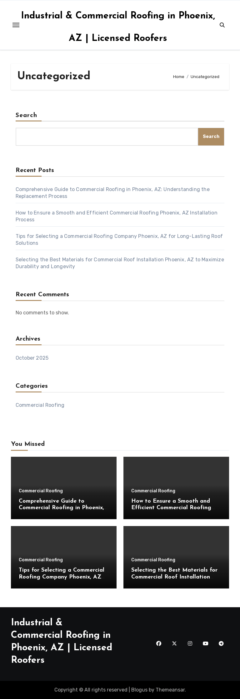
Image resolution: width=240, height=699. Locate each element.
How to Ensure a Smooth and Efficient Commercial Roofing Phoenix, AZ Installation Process (174, 508)
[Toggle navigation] (16, 25)
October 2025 (32, 358)
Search (27, 115)
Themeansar (170, 690)
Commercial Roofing (40, 405)
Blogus (139, 690)
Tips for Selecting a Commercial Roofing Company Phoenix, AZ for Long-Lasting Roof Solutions (62, 577)
